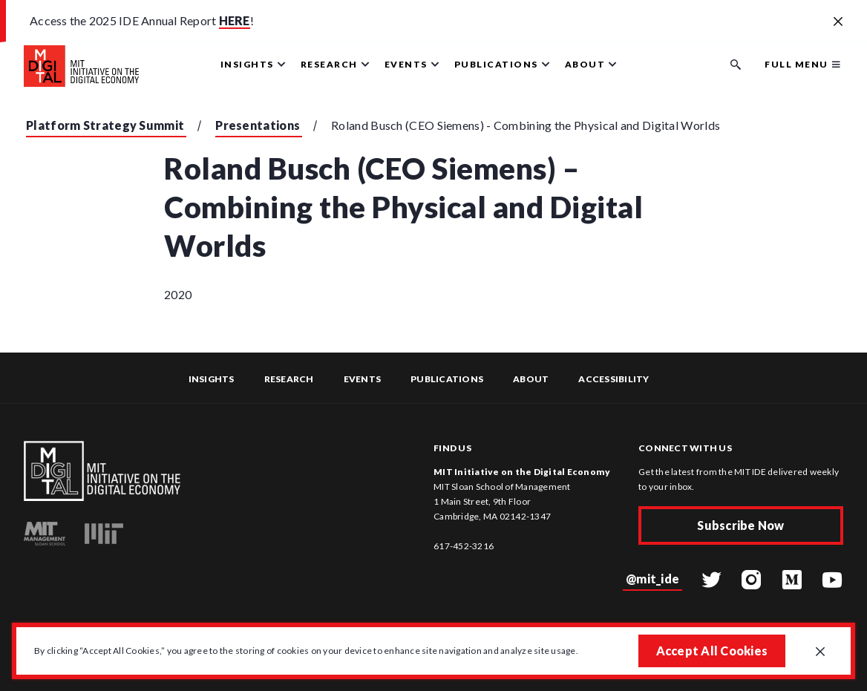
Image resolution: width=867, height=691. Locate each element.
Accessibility (613, 378)
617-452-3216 (464, 545)
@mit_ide (652, 579)
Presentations (257, 125)
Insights (212, 378)
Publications (446, 378)
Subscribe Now (740, 525)
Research (289, 378)
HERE (234, 20)
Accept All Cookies (712, 650)
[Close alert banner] (838, 22)
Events (363, 378)
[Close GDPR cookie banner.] (820, 652)
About (531, 378)
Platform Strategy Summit (105, 125)
